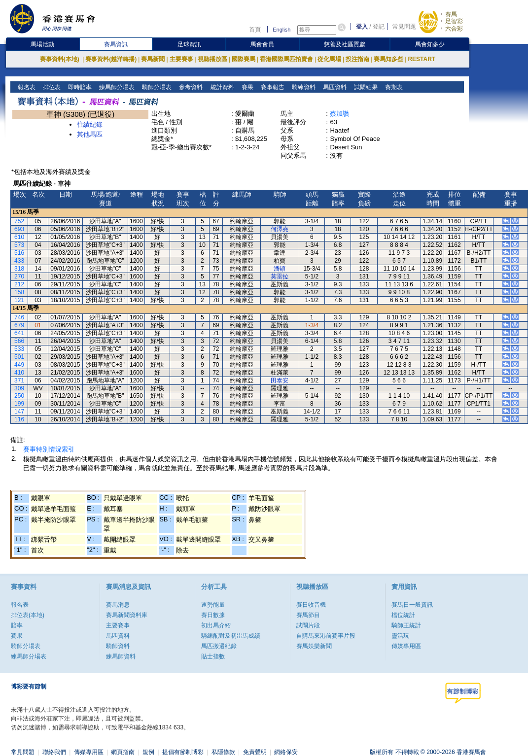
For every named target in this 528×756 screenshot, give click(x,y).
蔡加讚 (339, 113)
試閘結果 (364, 87)
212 (19, 284)
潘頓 (279, 268)
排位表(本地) (27, 615)
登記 (379, 26)
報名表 (25, 87)
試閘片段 (308, 625)
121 (19, 300)
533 (19, 348)
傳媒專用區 (406, 646)
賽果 (246, 87)
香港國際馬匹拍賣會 (286, 59)
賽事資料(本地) (60, 59)
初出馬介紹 (216, 625)
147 (19, 411)
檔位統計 (403, 615)
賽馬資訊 (116, 44)
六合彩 (454, 28)
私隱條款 (223, 752)
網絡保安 (286, 752)
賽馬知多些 (388, 59)
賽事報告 (271, 87)
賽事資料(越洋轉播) (111, 59)
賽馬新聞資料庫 (126, 615)
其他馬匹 (90, 134)
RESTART (421, 59)
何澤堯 (279, 229)
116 (19, 419)
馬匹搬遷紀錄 (219, 646)
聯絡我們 (54, 752)
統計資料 (221, 87)
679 (19, 325)
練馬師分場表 (116, 87)
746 (19, 317)
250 (19, 395)
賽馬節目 (308, 615)
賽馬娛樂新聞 (314, 646)
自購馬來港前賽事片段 (325, 635)
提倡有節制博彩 (183, 752)
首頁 (255, 29)
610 (19, 237)
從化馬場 (329, 59)
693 (19, 229)
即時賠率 (79, 87)
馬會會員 (262, 44)
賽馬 (451, 14)
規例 (148, 752)
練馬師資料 (121, 656)
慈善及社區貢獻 (344, 44)
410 (19, 372)
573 (19, 244)
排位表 (51, 87)
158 (19, 292)
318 (19, 268)
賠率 (17, 625)
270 (19, 276)
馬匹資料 (333, 87)
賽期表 (392, 87)
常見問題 (404, 26)
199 (19, 403)
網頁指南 (123, 752)
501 (19, 356)
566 (19, 341)
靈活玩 (400, 635)
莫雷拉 (279, 276)
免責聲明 (255, 752)
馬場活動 (42, 44)
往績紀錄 (90, 124)
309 (19, 388)
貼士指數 (213, 656)
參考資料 (190, 87)
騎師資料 (118, 646)
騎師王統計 (406, 625)
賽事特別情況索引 (48, 449)
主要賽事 (181, 59)
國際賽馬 (243, 59)
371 (19, 380)
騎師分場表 (156, 87)
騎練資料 (302, 87)
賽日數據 (213, 615)
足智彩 (454, 21)
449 (19, 364)
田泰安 (279, 380)
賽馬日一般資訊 (412, 604)
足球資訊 (189, 44)
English (281, 30)
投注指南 (357, 59)
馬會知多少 (430, 44)
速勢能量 (213, 604)
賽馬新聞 (153, 59)
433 (19, 260)
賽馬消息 (118, 604)
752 (19, 221)
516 (19, 252)
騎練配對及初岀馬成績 (230, 635)
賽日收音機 (311, 604)
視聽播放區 (212, 59)
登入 (362, 26)
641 (19, 333)
